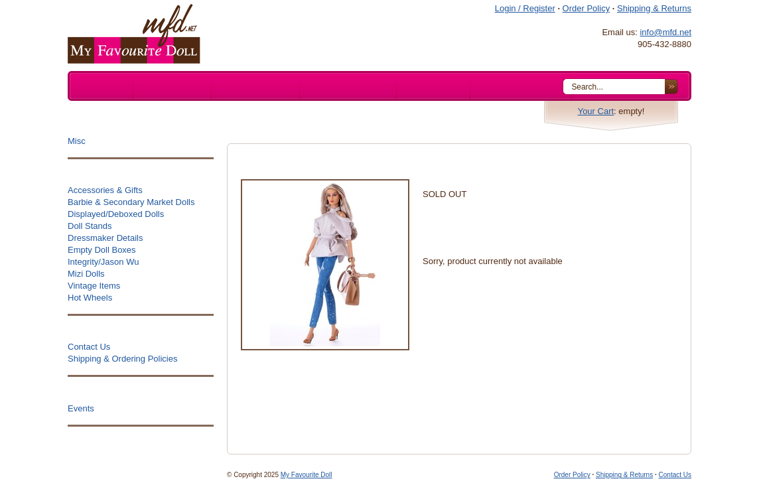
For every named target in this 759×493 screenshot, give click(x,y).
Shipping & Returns (654, 8)
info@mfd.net (665, 32)
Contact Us (675, 474)
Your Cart (596, 111)
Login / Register (525, 8)
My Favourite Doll (306, 474)
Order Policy (586, 8)
